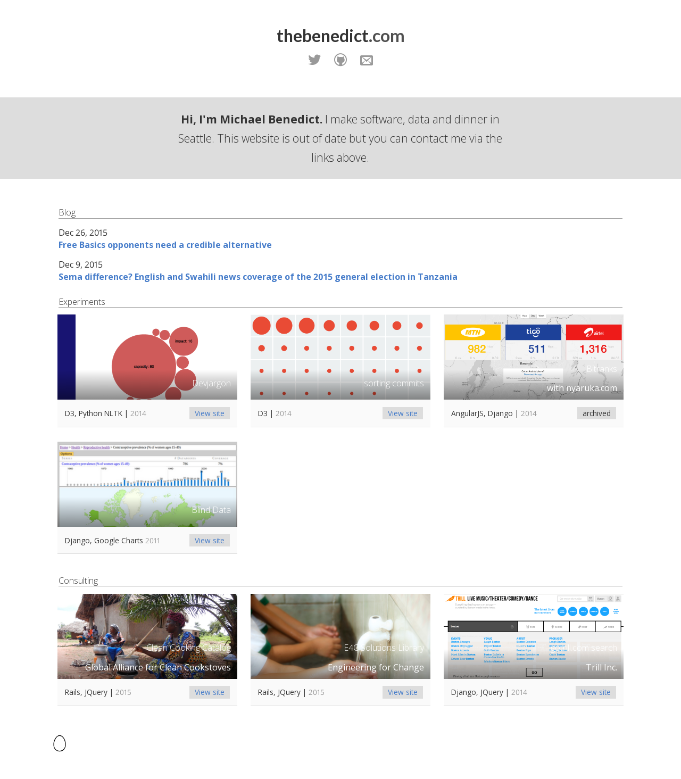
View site (210, 413)
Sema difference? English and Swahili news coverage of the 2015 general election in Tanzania (258, 277)
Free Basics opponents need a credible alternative (165, 245)
